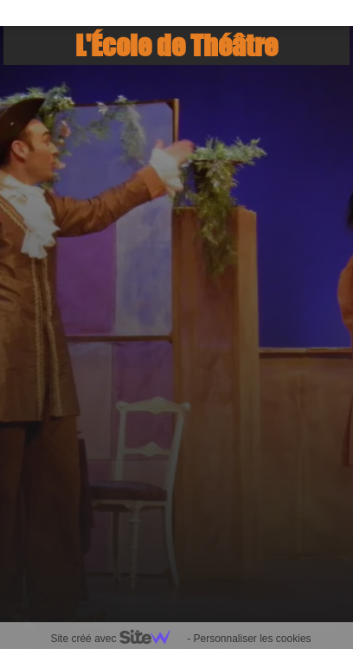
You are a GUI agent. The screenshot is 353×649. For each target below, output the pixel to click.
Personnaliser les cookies (252, 639)
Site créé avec (116, 639)
